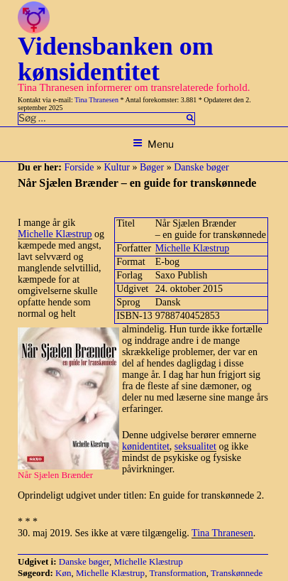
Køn (63, 573)
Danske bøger (201, 167)
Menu (153, 144)
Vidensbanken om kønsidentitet (116, 59)
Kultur (117, 167)
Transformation (177, 573)
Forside (79, 167)
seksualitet (195, 446)
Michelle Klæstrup (192, 248)
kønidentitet (146, 446)
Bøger (152, 167)
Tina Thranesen (96, 100)
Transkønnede (236, 573)
